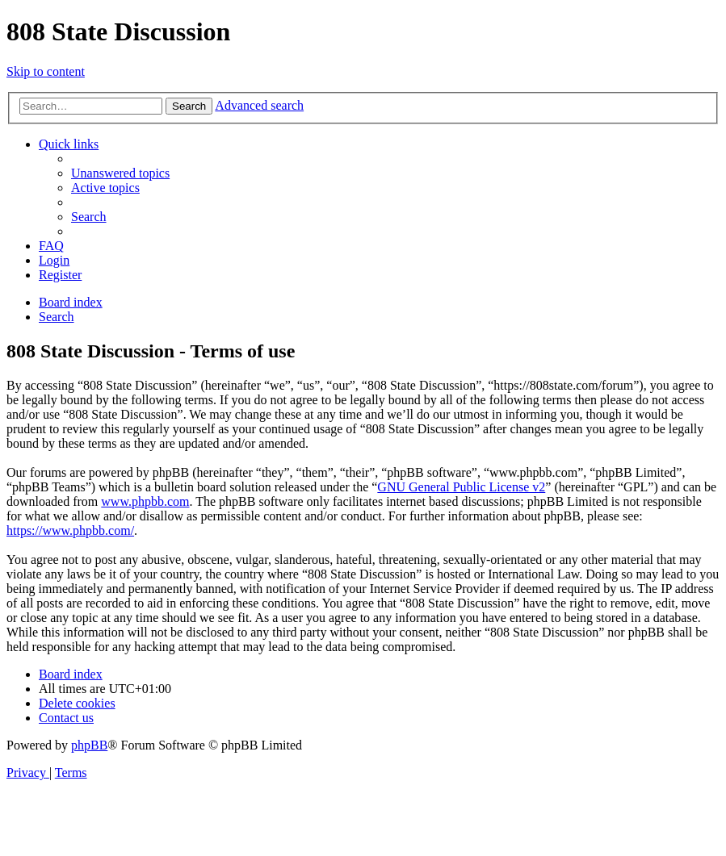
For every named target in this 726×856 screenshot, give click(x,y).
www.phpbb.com (145, 501)
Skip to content (45, 71)
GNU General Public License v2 (461, 487)
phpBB (89, 745)
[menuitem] (120, 173)
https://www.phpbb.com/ (70, 530)
